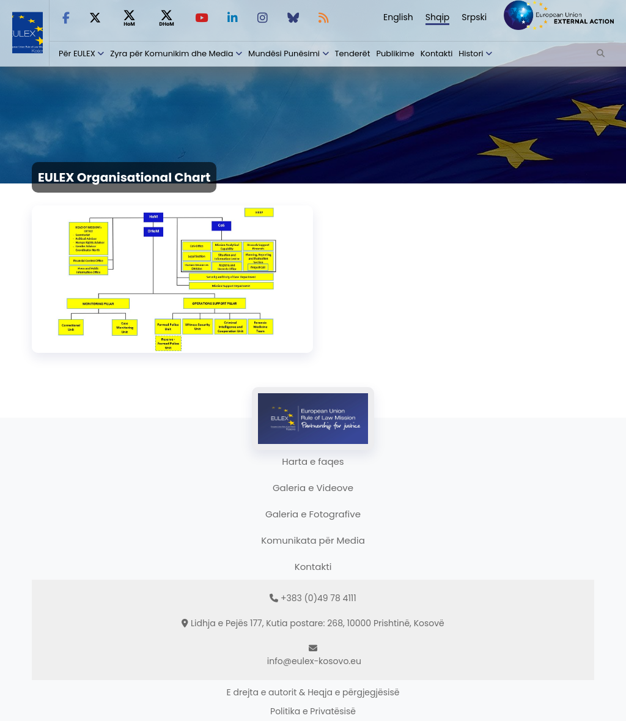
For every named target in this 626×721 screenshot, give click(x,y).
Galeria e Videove (313, 487)
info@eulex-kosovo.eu (314, 661)
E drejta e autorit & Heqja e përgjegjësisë (313, 692)
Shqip (437, 17)
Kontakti (437, 53)
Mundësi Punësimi (284, 53)
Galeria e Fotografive (313, 514)
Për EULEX (77, 53)
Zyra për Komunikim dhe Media (171, 53)
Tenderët (352, 53)
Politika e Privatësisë (313, 711)
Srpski (474, 17)
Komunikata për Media (313, 540)
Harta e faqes (313, 461)
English (398, 17)
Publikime (395, 53)
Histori (470, 53)
